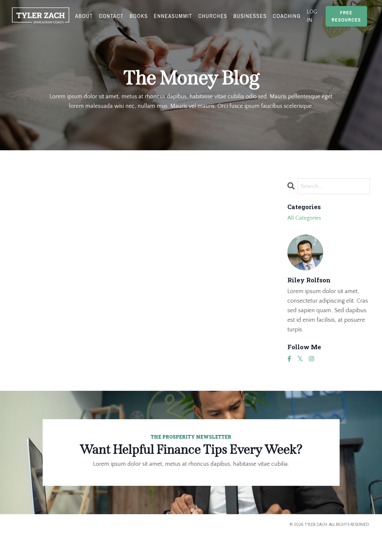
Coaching (287, 16)
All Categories (304, 218)
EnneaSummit (173, 16)
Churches (212, 16)
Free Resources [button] (346, 16)
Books (139, 16)
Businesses (250, 16)
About (84, 16)
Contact (111, 16)
